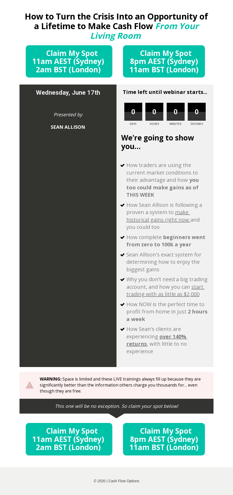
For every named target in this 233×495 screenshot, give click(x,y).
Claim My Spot (69, 61)
